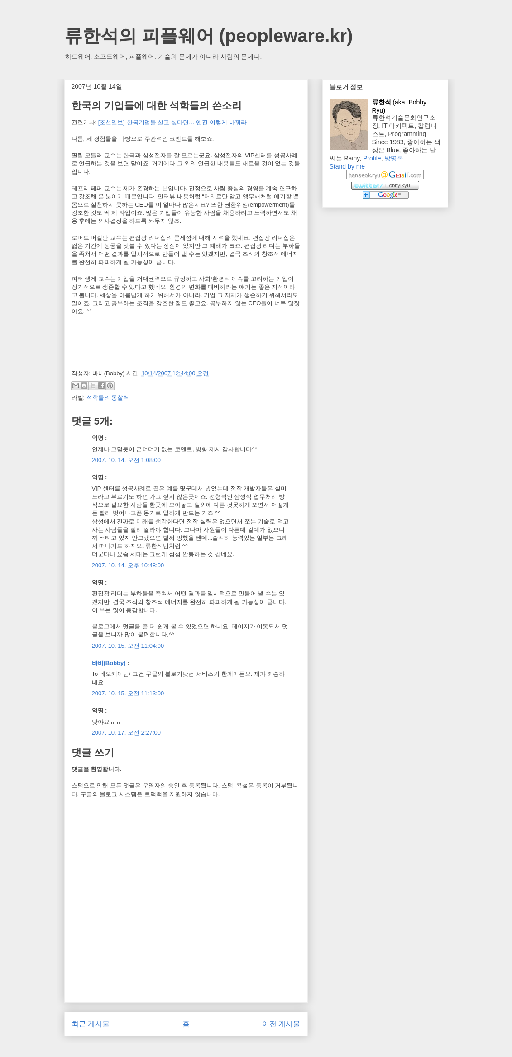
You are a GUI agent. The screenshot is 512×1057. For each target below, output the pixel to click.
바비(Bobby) (109, 663)
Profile (372, 158)
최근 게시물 (91, 1024)
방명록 (393, 158)
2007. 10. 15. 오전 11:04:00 (128, 645)
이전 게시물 (281, 1024)
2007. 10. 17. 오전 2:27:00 (126, 732)
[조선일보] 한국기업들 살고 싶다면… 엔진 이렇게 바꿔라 (172, 122)
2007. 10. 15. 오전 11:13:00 (128, 693)
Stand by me (347, 166)
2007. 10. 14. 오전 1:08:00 (126, 460)
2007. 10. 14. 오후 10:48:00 (128, 565)
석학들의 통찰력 (107, 397)
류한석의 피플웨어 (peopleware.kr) (208, 36)
